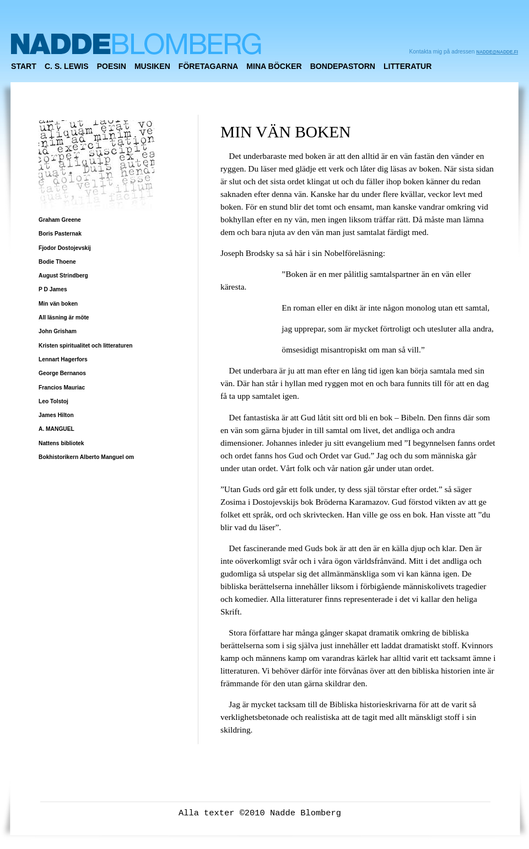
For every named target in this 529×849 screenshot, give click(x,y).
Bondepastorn (342, 66)
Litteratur (407, 66)
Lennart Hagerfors (63, 359)
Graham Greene (60, 220)
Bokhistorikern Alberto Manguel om (86, 457)
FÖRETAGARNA (208, 66)
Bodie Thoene (57, 262)
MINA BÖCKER (273, 66)
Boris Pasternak (60, 234)
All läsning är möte (64, 317)
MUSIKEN (152, 66)
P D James (53, 289)
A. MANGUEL (56, 429)
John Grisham (58, 331)
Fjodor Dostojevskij (65, 248)
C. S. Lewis (67, 66)
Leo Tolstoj (53, 401)
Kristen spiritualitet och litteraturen (86, 346)
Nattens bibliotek (61, 443)
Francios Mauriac (62, 388)
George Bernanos (62, 373)
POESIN (111, 66)
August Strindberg (63, 276)
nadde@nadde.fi (497, 52)
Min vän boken (58, 304)
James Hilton (56, 415)
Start (23, 66)
